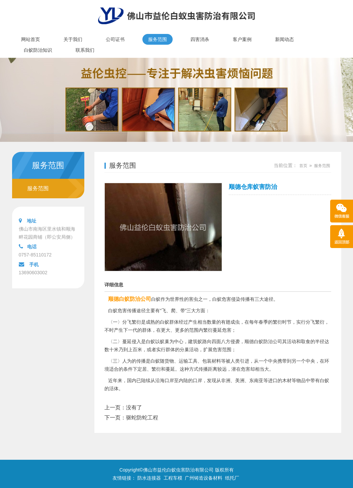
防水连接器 (149, 478)
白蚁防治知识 (38, 50)
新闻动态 (284, 39)
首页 (303, 165)
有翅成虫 (230, 322)
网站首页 (30, 39)
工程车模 (173, 478)
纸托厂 (232, 478)
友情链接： (124, 478)
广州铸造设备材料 (203, 478)
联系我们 (85, 50)
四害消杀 (199, 39)
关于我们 (72, 39)
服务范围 (157, 39)
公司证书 (115, 39)
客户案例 (242, 39)
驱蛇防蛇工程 (142, 417)
